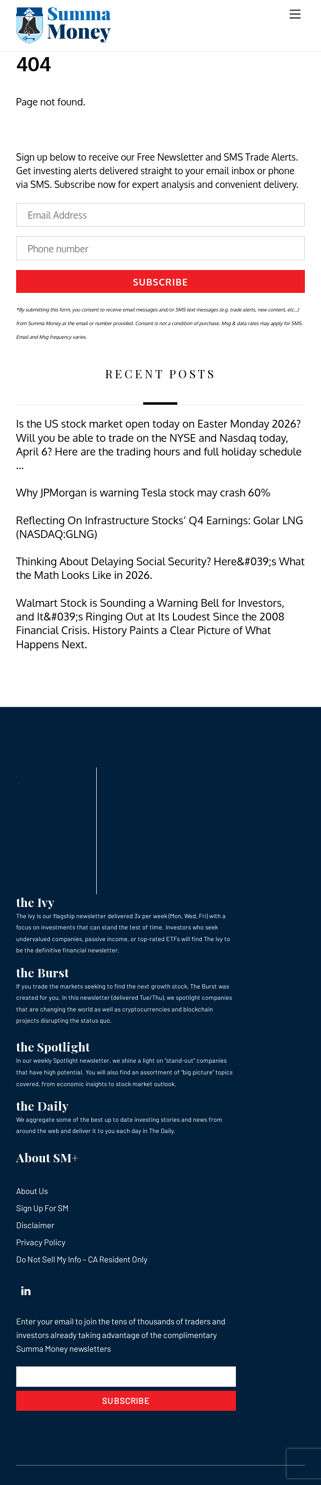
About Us (32, 1191)
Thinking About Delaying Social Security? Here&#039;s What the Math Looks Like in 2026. (160, 568)
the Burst (42, 972)
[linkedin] (26, 1288)
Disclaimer (35, 1225)
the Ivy (35, 902)
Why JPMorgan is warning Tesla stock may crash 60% (143, 492)
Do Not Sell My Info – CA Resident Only (82, 1259)
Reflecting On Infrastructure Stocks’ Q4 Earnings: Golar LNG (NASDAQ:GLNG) (159, 527)
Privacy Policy (40, 1242)
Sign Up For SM (42, 1208)
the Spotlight (53, 1046)
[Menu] (295, 13)
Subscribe (160, 282)
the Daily (42, 1105)
